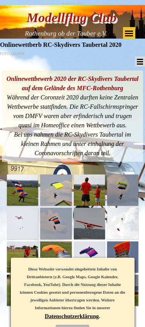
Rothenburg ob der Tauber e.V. (66, 33)
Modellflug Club (72, 17)
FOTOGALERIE (12, 54)
